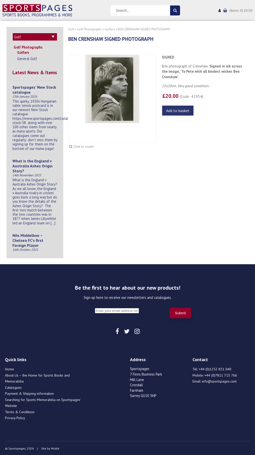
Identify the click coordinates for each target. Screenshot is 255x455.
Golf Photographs (28, 46)
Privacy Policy (15, 417)
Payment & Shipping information (29, 392)
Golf (71, 29)
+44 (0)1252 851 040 (215, 368)
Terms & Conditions (20, 411)
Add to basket (178, 110)
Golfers (23, 51)
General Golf (27, 58)
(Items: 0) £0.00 (241, 10)
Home (9, 368)
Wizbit (55, 448)
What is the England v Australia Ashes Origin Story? (32, 165)
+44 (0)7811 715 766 (220, 374)
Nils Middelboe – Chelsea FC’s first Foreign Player (27, 239)
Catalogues (13, 387)
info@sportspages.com (219, 380)
